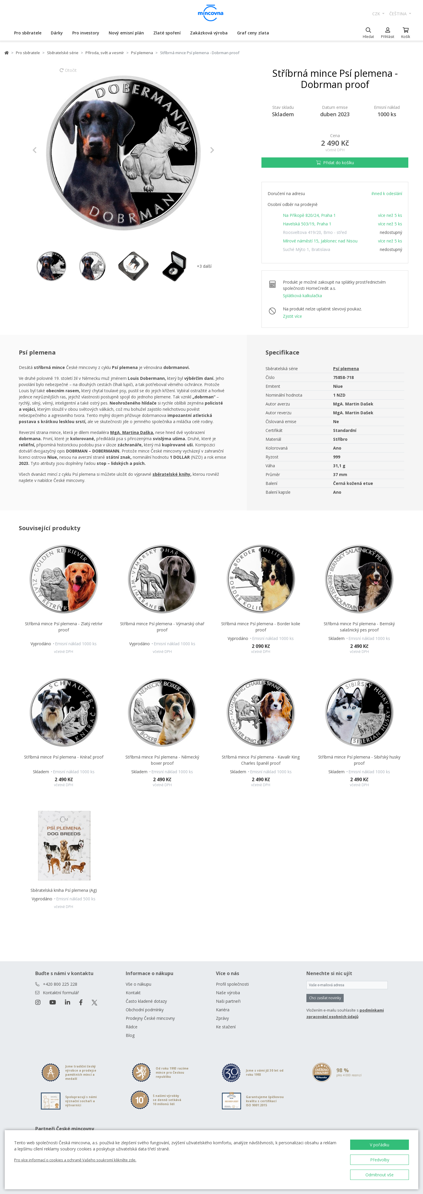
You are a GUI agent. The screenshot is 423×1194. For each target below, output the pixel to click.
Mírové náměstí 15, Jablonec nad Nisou (320, 241)
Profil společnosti (232, 984)
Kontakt (133, 992)
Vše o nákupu (138, 984)
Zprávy (222, 1018)
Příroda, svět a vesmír (104, 52)
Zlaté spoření (167, 33)
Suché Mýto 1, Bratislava (306, 249)
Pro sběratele (27, 33)
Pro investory (85, 33)
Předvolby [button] (379, 1160)
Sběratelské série (62, 52)
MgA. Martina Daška (131, 432)
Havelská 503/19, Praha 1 (307, 224)
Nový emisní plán (126, 33)
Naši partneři (228, 1001)
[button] (46, 150)
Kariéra (222, 1009)
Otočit (68, 73)
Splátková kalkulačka (302, 295)
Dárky (57, 33)
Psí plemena (142, 52)
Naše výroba (228, 992)
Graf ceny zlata (253, 33)
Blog (130, 1035)
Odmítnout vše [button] (379, 1175)
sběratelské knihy (171, 474)
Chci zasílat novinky (325, 997)
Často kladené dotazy (146, 1001)
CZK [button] (376, 13)
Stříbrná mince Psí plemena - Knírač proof (63, 757)
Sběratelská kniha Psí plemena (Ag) (64, 890)
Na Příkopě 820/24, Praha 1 (309, 215)
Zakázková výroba (209, 33)
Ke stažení (226, 1027)
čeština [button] (398, 13)
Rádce (131, 1027)
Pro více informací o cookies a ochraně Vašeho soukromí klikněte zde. (75, 1160)
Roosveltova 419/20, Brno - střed (315, 232)
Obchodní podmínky (145, 1009)
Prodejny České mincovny (150, 1018)
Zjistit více (292, 316)
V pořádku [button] (379, 1145)
